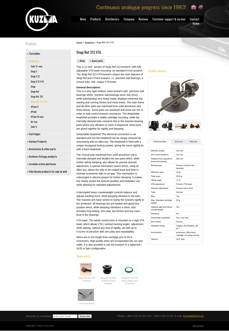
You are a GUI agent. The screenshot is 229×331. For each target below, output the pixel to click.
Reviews (143, 19)
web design (198, 326)
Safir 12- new (36, 66)
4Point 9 (34, 106)
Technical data (160, 141)
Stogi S (34, 71)
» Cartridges (33, 134)
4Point (34, 111)
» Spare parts (96, 61)
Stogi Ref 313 (37, 96)
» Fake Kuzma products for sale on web (47, 171)
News (83, 19)
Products (95, 19)
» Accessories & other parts (41, 149)
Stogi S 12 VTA (37, 81)
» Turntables (33, 53)
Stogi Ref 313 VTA (39, 101)
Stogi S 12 (35, 76)
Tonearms (89, 42)
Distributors (112, 19)
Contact (194, 19)
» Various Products (37, 141)
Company (129, 19)
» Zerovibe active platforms (41, 164)
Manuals (193, 141)
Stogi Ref (35, 91)
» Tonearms (33, 61)
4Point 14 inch (37, 116)
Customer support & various (169, 19)
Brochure (179, 141)
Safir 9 (34, 127)
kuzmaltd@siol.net (193, 316)
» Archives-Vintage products (42, 156)
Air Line (34, 121)
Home (196, 23)
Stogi (33, 86)
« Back (81, 61)
